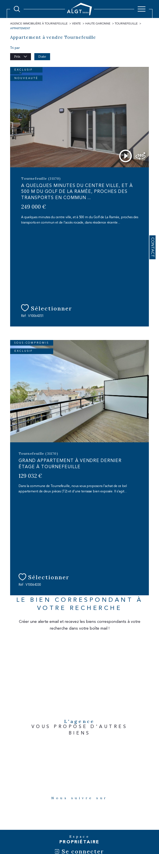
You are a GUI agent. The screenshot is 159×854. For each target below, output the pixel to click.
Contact (152, 247)
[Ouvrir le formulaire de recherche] (17, 9)
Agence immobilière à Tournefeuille (39, 23)
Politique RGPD (122, 819)
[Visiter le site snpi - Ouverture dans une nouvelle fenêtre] (133, 747)
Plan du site (45, 819)
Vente (76, 23)
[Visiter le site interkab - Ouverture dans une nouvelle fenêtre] (98, 747)
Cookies (140, 819)
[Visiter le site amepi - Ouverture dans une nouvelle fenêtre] (83, 758)
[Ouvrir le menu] (141, 9)
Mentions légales (69, 819)
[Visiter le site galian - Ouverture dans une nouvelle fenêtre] (55, 747)
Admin (89, 819)
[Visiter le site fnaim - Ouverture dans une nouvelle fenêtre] (27, 747)
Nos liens (102, 819)
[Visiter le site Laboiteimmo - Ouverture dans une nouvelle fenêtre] (79, 837)
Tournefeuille (126, 23)
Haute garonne (97, 23)
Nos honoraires (24, 819)
